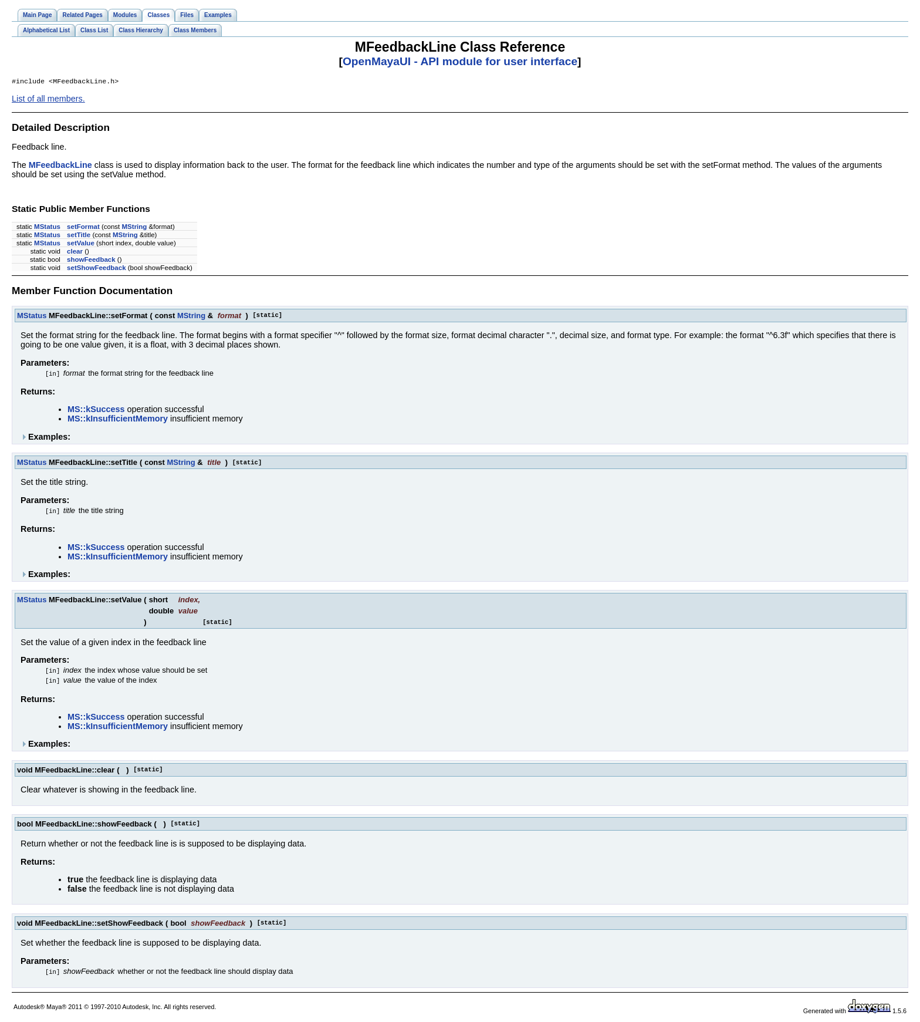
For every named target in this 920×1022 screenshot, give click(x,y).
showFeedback (91, 260)
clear (75, 252)
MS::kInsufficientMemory (117, 419)
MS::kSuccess (96, 410)
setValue (80, 244)
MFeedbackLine (60, 166)
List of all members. (48, 99)
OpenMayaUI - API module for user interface (460, 61)
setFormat (83, 227)
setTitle (78, 236)
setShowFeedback (96, 268)
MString (134, 227)
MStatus (47, 227)
